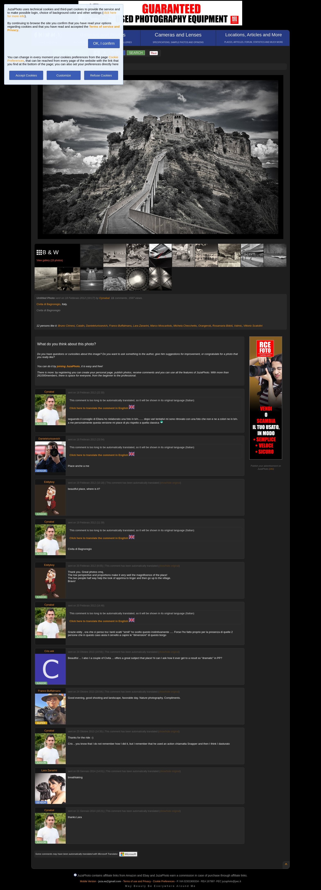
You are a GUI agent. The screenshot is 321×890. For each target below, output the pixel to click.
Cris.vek (49, 651)
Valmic (238, 325)
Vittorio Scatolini (252, 325)
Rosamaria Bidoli (222, 325)
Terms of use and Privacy (137, 881)
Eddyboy (49, 481)
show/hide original (170, 482)
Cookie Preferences (163, 881)
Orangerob (204, 325)
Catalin (80, 325)
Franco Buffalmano (120, 325)
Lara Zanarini (141, 325)
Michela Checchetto (185, 325)
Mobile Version (88, 881)
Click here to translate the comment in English (102, 408)
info (271, 469)
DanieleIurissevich (97, 325)
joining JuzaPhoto (68, 366)
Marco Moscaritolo (161, 325)
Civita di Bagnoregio (48, 304)
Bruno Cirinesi (66, 325)
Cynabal (104, 298)
